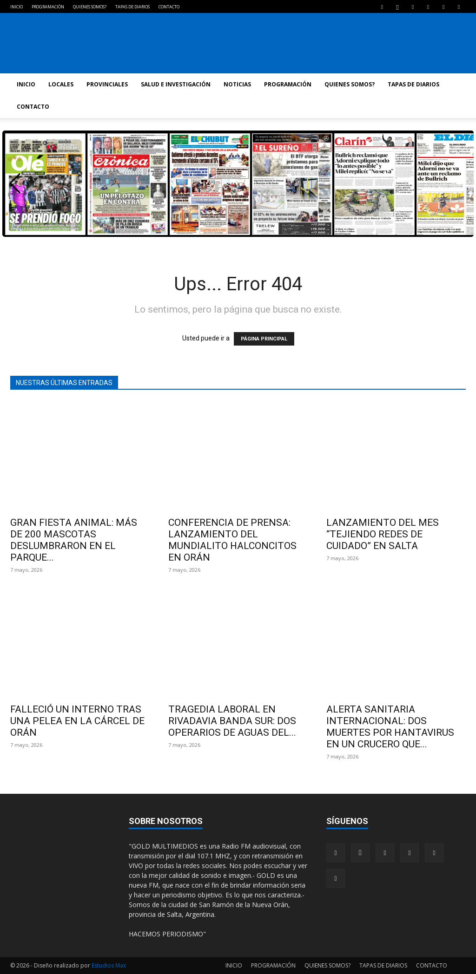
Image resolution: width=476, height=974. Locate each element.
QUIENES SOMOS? (89, 7)
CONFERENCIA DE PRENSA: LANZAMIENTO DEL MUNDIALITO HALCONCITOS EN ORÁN (232, 540)
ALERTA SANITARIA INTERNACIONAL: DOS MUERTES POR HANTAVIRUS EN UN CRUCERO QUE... (390, 727)
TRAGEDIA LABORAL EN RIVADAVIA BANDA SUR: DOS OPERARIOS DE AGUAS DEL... (232, 721)
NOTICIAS (237, 84)
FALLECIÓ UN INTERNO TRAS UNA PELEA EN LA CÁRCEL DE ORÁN (77, 721)
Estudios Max (109, 965)
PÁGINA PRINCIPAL (264, 339)
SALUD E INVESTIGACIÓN (176, 84)
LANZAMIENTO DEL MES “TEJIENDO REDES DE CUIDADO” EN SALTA (382, 534)
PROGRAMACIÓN (48, 7)
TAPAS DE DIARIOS (132, 7)
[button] (15, 183)
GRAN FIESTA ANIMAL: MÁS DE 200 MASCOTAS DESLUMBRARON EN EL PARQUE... (73, 540)
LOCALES (60, 84)
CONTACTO (169, 7)
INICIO (16, 7)
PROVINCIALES (107, 84)
